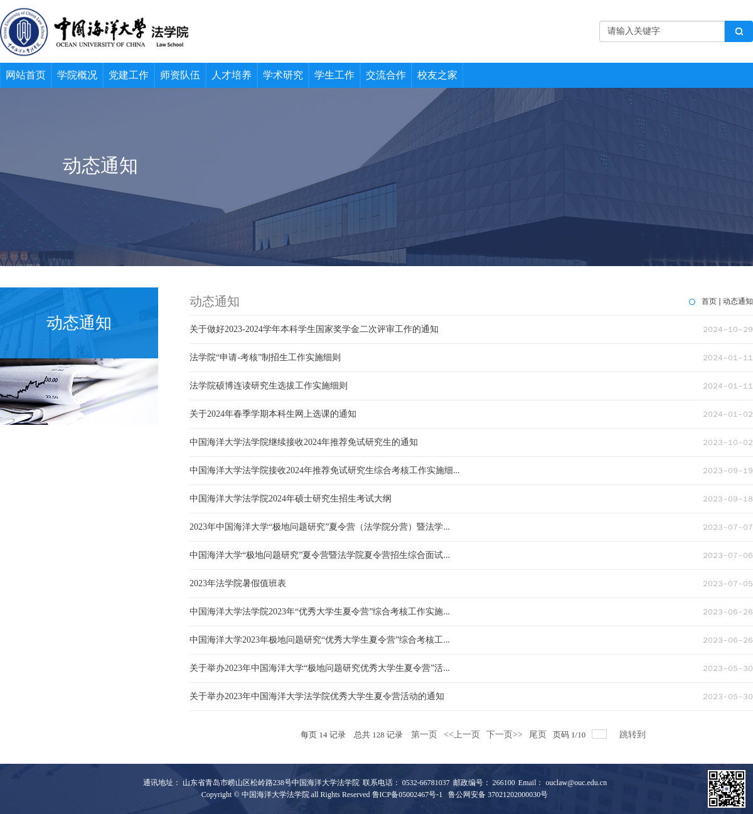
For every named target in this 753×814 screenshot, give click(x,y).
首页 (709, 301)
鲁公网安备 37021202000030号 (498, 794)
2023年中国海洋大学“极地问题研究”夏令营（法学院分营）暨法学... (320, 527)
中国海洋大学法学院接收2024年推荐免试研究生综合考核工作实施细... (325, 470)
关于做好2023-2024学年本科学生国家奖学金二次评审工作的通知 (314, 329)
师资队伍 (180, 75)
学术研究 (283, 75)
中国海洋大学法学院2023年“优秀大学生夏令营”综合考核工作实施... (320, 611)
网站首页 (26, 75)
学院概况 (77, 75)
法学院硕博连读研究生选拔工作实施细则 (269, 385)
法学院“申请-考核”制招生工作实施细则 (265, 357)
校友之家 (437, 75)
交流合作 (386, 75)
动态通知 (738, 301)
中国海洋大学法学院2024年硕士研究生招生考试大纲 (291, 498)
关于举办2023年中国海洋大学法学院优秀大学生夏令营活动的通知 (317, 696)
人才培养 (231, 75)
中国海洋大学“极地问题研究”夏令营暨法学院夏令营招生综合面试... (320, 555)
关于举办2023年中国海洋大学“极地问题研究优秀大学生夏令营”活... (320, 668)
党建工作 (129, 75)
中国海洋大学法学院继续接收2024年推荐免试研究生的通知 (304, 442)
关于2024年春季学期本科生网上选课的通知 (273, 414)
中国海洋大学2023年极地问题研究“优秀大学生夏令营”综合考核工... (320, 640)
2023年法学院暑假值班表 (238, 583)
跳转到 (633, 734)
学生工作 (334, 75)
